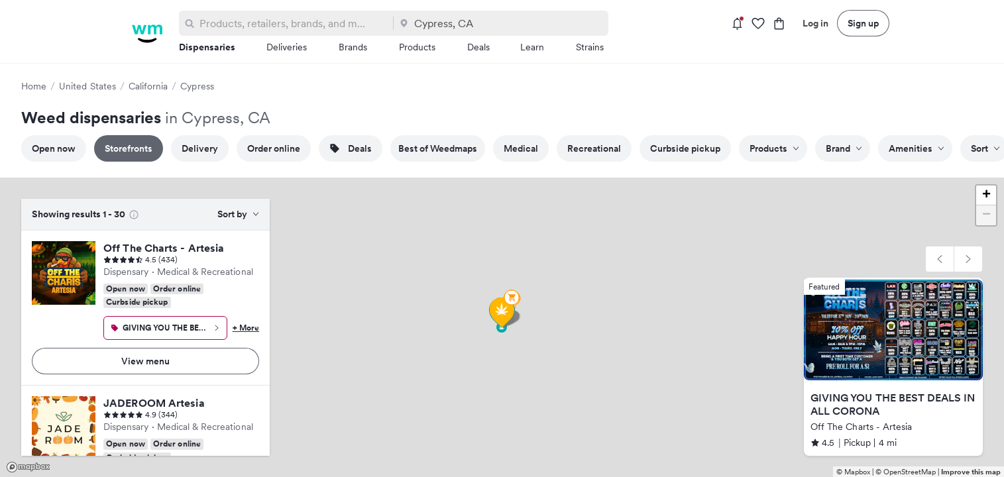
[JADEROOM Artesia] (63, 428)
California (148, 86)
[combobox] (293, 23)
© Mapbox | (855, 471)
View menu (145, 361)
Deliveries (286, 47)
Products (417, 47)
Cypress (196, 86)
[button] (939, 259)
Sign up (863, 23)
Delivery (200, 148)
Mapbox (28, 467)
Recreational (594, 148)
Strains (590, 47)
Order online (273, 148)
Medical (521, 148)
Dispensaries (207, 47)
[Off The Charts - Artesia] (63, 273)
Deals (478, 47)
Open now (54, 148)
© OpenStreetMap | (908, 471)
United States (87, 86)
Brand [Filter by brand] (844, 148)
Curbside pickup (685, 148)
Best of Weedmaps (437, 148)
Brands (353, 47)
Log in (815, 23)
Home (33, 86)
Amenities (916, 148)
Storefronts (128, 148)
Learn (532, 47)
